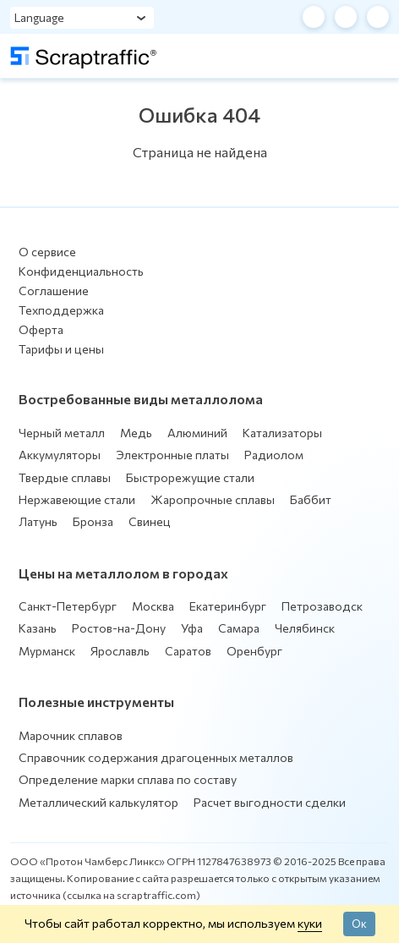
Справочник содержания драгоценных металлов (156, 757)
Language (39, 17)
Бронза (93, 521)
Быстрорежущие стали (190, 477)
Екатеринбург (227, 606)
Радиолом (273, 454)
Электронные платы (172, 454)
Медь (136, 432)
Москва (153, 606)
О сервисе (47, 251)
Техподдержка (61, 310)
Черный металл (62, 432)
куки (310, 922)
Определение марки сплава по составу (128, 779)
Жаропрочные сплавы (212, 499)
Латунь (38, 521)
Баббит (310, 499)
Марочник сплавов (71, 735)
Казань (38, 628)
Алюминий (197, 432)
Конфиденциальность (81, 271)
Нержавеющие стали (77, 499)
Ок (359, 923)
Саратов (188, 651)
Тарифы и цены (61, 349)
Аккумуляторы (60, 454)
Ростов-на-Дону (119, 628)
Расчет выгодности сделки (270, 802)
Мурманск (47, 651)
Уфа (192, 628)
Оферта (41, 329)
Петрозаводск (322, 606)
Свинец (149, 521)
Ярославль (120, 651)
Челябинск (305, 628)
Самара (239, 628)
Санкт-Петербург (68, 606)
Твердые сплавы (65, 477)
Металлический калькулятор (98, 802)
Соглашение (54, 290)
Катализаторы (282, 432)
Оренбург (254, 651)
